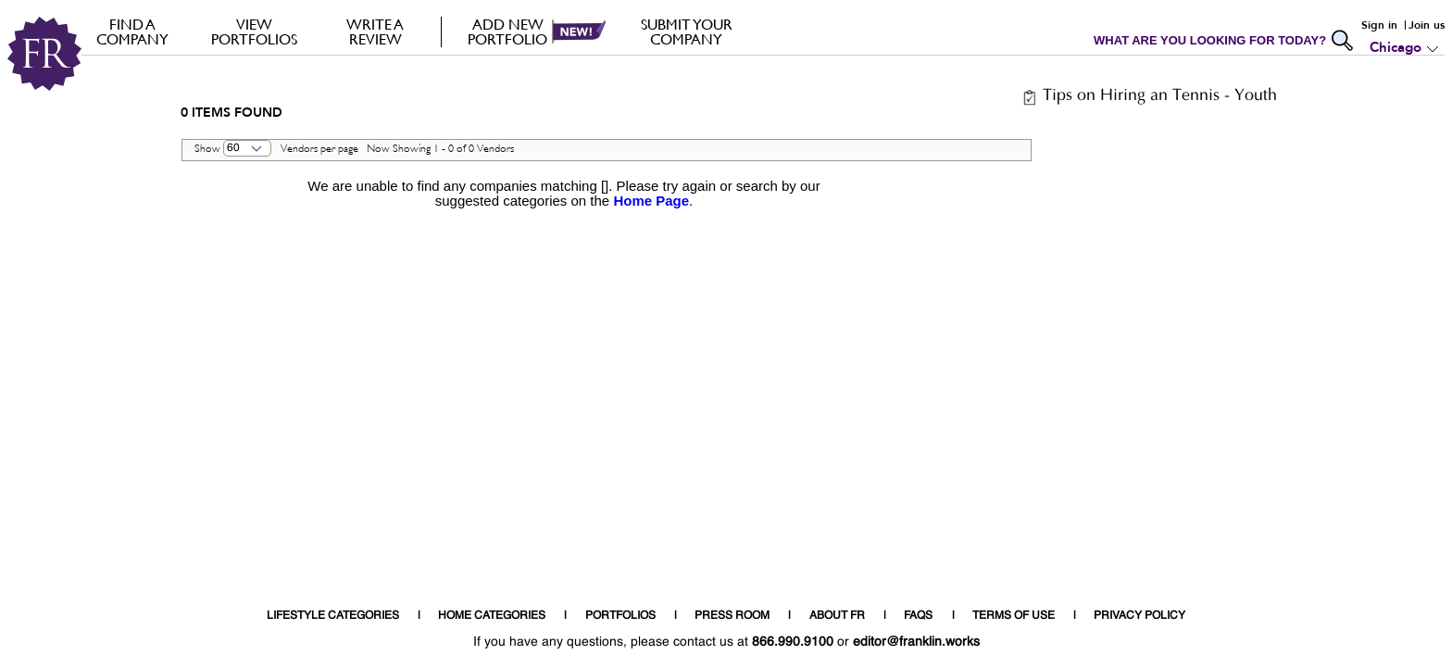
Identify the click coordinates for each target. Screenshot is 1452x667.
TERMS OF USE (1013, 616)
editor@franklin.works (916, 642)
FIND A (133, 31)
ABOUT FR (837, 616)
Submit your (686, 31)
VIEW (254, 31)
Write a (375, 31)
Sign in (1379, 25)
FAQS (918, 616)
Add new (508, 31)
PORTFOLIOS (620, 616)
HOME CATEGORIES (491, 616)
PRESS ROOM (732, 616)
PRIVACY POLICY (1139, 616)
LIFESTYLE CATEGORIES (333, 616)
